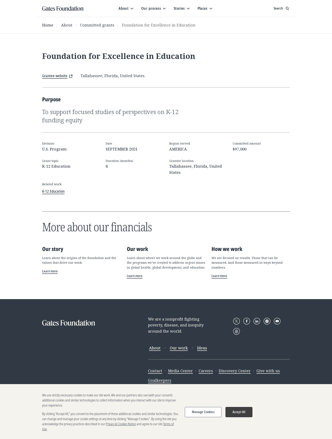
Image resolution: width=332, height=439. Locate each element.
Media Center (180, 370)
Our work (179, 347)
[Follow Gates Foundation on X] (236, 321)
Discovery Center (235, 370)
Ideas (202, 347)
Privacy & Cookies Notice (121, 427)
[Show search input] (282, 8)
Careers (206, 370)
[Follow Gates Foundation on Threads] (236, 331)
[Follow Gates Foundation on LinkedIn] (257, 321)
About (66, 25)
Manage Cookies (203, 415)
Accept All (239, 415)
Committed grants (97, 25)
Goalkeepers (159, 380)
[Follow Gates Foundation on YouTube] (277, 321)
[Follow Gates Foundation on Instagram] (267, 321)
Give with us (268, 370)
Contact (155, 370)
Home (47, 25)
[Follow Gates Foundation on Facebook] (246, 321)
